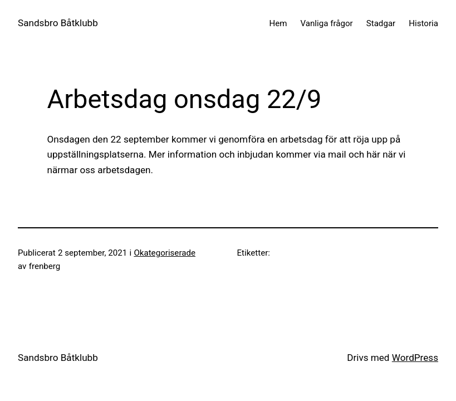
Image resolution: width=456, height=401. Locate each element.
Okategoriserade (164, 253)
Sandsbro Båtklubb (58, 22)
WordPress (415, 357)
